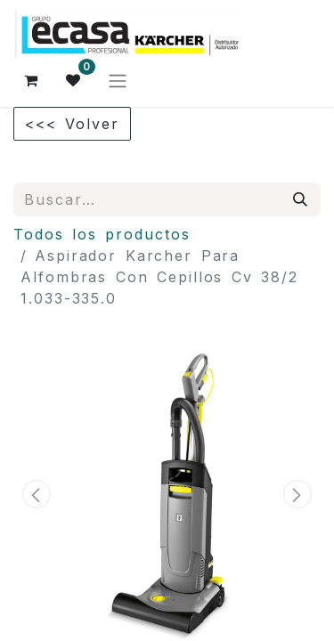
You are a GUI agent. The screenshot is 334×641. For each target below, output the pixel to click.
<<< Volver (72, 124)
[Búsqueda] (301, 199)
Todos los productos (102, 234)
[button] (36, 494)
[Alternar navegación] (117, 80)
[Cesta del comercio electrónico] (31, 80)
